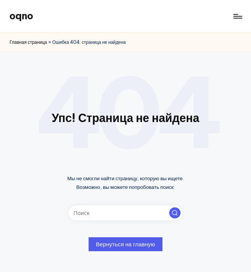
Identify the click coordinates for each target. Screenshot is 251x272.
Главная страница (28, 42)
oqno (21, 16)
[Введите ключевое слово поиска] (125, 213)
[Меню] (237, 16)
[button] (175, 213)
